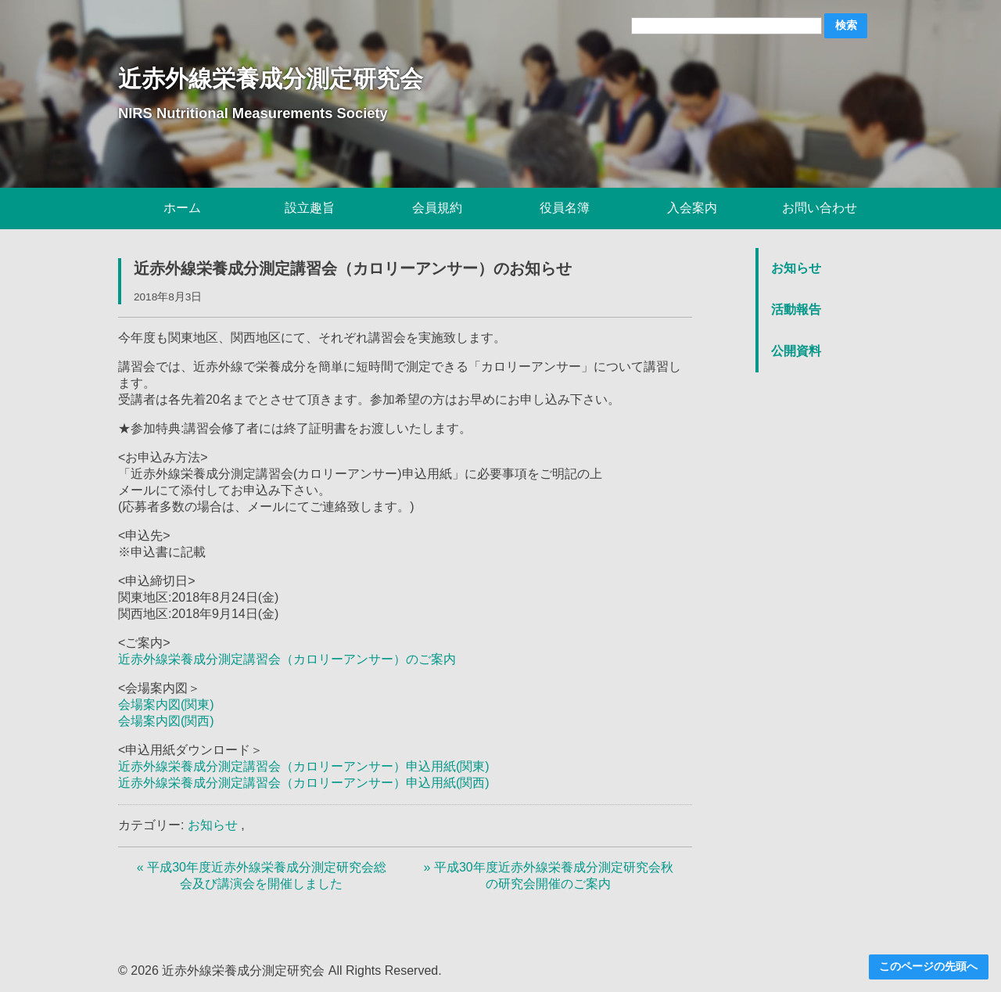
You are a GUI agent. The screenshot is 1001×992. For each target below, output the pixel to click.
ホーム (182, 207)
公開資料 (796, 351)
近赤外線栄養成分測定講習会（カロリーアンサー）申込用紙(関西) (304, 782)
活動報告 (796, 309)
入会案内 (692, 207)
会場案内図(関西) (166, 721)
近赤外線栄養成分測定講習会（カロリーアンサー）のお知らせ (353, 268)
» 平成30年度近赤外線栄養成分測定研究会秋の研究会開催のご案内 (548, 875)
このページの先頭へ (928, 966)
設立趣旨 (310, 207)
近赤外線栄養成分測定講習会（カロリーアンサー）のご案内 (287, 659)
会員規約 (437, 207)
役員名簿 (565, 207)
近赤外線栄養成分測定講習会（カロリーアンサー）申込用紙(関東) (304, 766)
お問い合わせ (819, 207)
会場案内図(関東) (166, 704)
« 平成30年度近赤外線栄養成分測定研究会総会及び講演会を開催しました (261, 875)
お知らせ (213, 825)
